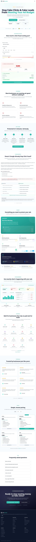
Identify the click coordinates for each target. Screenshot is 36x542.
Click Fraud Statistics (27, 521)
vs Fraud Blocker (3, 532)
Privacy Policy (26, 529)
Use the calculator (19, 350)
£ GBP (18, 411)
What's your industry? (5, 42)
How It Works (2, 521)
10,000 (14, 50)
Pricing (2, 520)
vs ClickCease (2, 529)
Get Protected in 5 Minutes (18, 146)
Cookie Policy (26, 532)
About (13, 529)
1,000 (6, 50)
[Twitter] (1, 515)
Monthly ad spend (4, 46)
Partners (14, 532)
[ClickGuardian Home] (4, 1)
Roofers (14, 524)
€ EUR (20, 411)
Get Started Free (9, 428)
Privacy (29, 540)
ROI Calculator (26, 523)
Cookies (34, 540)
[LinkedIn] (2, 515)
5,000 (11, 50)
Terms (31, 540)
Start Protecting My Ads (18, 82)
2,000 (8, 50)
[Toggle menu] (34, 1)
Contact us (19, 448)
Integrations (2, 523)
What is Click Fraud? (27, 520)
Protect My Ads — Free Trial (13, 502)
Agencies (2, 524)
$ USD (15, 411)
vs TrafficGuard (3, 533)
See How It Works (24, 502)
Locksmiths (14, 521)
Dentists (14, 523)
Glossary (26, 524)
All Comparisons (3, 536)
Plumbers (14, 520)
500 (3, 50)
